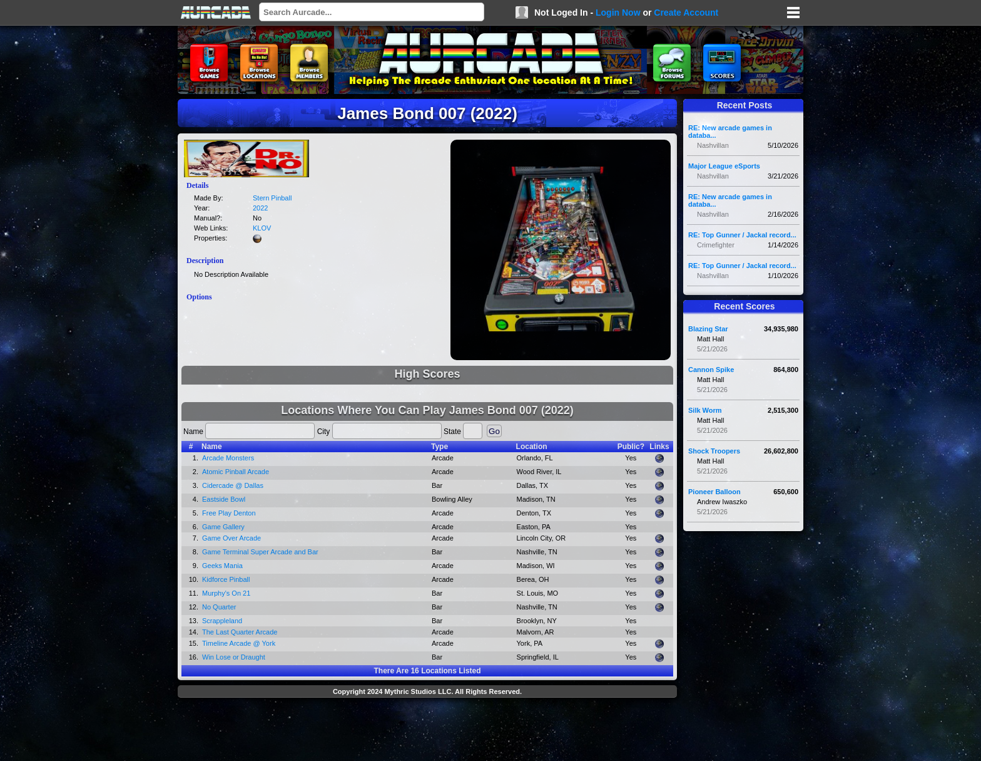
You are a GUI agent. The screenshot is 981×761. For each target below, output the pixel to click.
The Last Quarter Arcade (239, 632)
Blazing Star (708, 329)
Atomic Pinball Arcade (235, 471)
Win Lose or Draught (233, 657)
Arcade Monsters (228, 458)
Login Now (618, 13)
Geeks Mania (222, 565)
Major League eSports (724, 166)
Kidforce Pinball (226, 579)
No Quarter (219, 607)
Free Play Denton (229, 513)
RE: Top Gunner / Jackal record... (742, 235)
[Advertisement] (427, 731)
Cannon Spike (711, 369)
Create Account (686, 13)
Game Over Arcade (231, 538)
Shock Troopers (714, 451)
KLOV (262, 228)
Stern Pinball (272, 198)
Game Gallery (223, 527)
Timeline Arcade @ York (238, 643)
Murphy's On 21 (226, 593)
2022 (260, 208)
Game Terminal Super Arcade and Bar (260, 552)
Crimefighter (715, 245)
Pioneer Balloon (714, 491)
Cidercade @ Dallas (232, 485)
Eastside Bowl (223, 499)
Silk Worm (705, 410)
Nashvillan (713, 145)
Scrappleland (222, 620)
